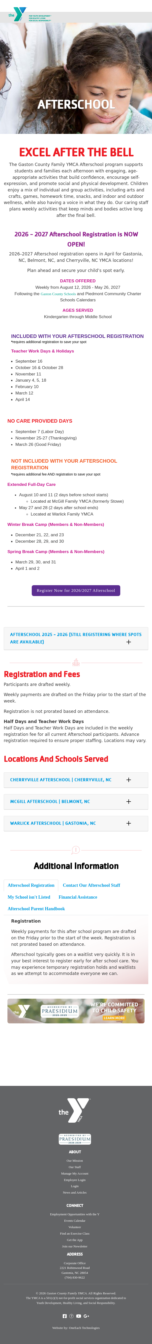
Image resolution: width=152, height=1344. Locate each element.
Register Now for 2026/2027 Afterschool (76, 590)
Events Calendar (75, 1220)
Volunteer (74, 1227)
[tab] (76, 638)
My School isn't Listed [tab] (29, 897)
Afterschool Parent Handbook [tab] (36, 908)
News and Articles (75, 1192)
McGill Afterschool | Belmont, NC (50, 802)
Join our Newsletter (75, 1246)
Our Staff (75, 1167)
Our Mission (75, 1160)
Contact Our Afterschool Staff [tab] (91, 885)
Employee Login (75, 1180)
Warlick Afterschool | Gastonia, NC (53, 823)
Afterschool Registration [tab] (31, 885)
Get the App (75, 1240)
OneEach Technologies (84, 1328)
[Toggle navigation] (145, 17)
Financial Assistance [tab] (78, 897)
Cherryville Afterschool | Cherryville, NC (61, 780)
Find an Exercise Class (75, 1233)
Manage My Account (75, 1173)
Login (75, 1186)
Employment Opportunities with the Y (75, 1214)
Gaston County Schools (58, 294)
